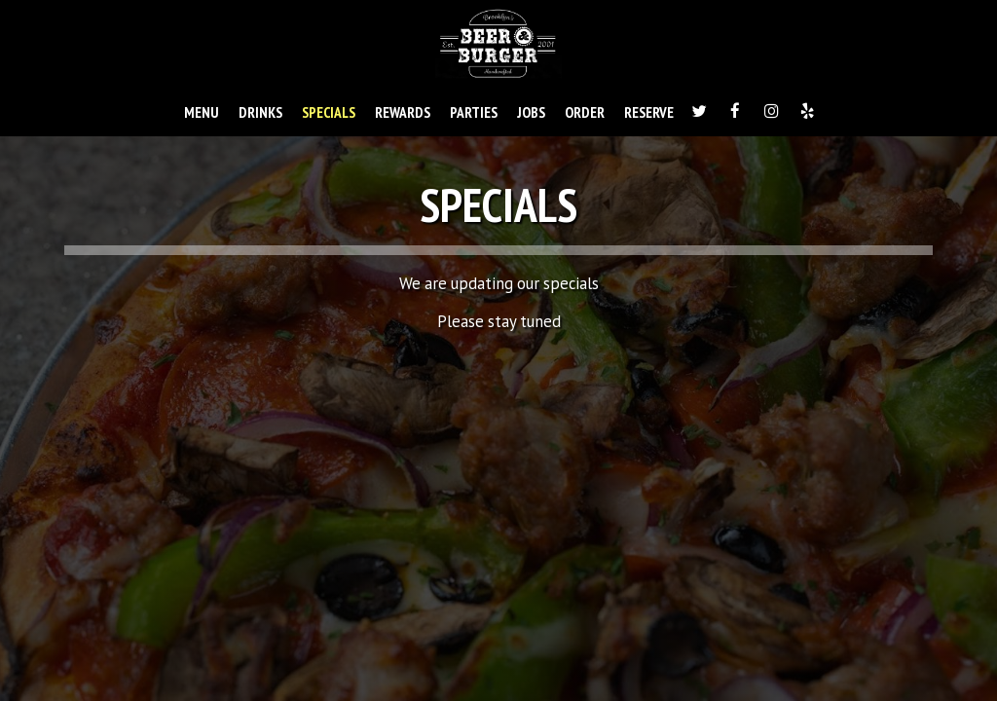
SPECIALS (328, 112)
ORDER (585, 112)
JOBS (531, 112)
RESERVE (649, 112)
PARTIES (474, 112)
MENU (201, 112)
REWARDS (402, 112)
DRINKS (260, 112)
